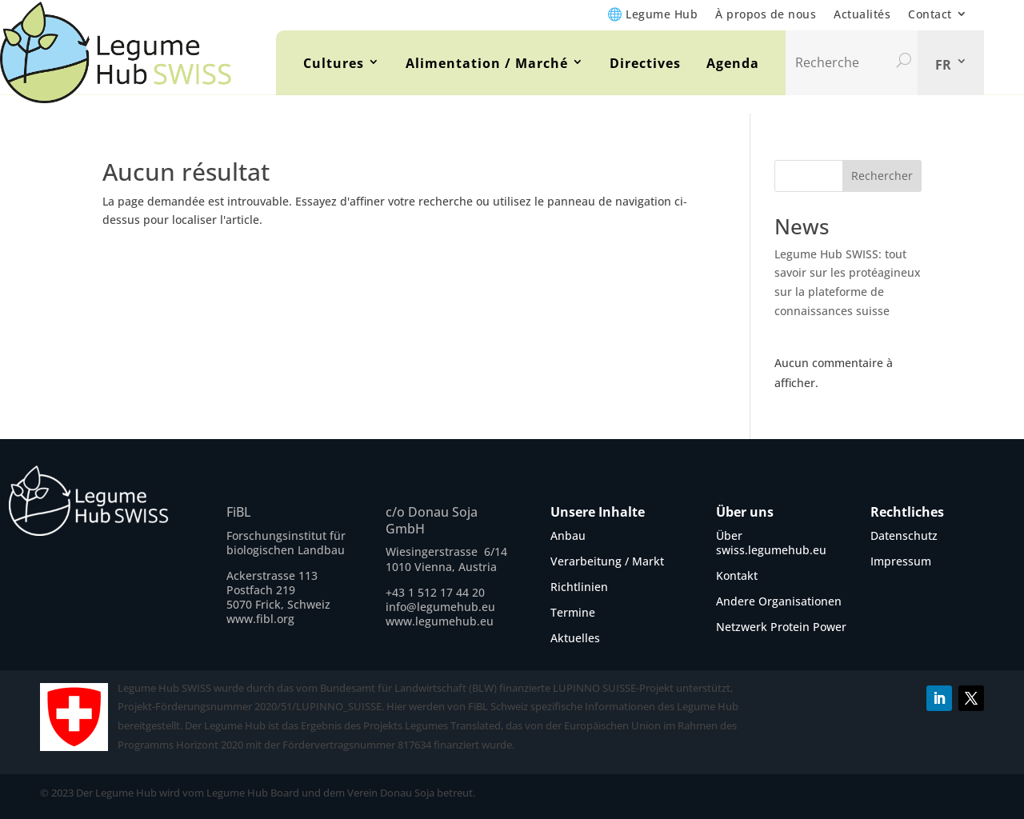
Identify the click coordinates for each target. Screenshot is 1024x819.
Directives (645, 63)
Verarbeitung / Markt (607, 561)
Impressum (900, 561)
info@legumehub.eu (440, 606)
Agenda (732, 63)
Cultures (333, 63)
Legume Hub (662, 14)
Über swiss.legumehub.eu (771, 542)
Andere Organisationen (779, 601)
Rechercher (882, 175)
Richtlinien (579, 586)
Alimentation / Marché (487, 63)
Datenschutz (904, 535)
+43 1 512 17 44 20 (435, 592)
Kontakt (737, 575)
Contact (930, 14)
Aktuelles (575, 637)
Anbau (568, 535)
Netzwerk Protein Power (781, 626)
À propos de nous (765, 14)
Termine (572, 612)
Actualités (862, 14)
